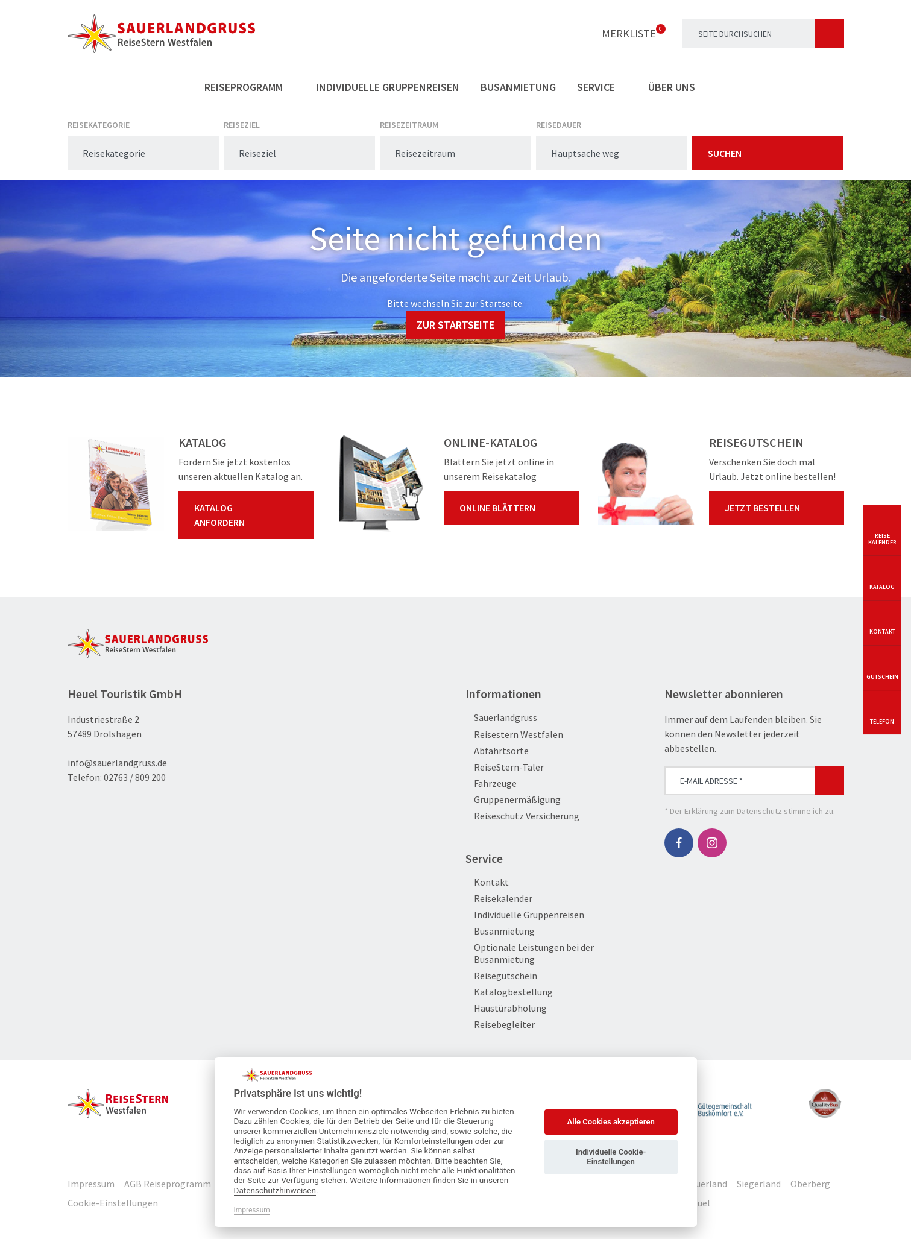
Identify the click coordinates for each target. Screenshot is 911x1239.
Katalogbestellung (509, 992)
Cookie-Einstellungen (113, 1203)
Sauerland (706, 1184)
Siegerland (759, 1184)
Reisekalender (498, 898)
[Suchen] (829, 33)
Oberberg (810, 1184)
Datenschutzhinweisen (275, 1190)
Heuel (698, 1203)
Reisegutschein (501, 976)
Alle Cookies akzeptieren (610, 1121)
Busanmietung (518, 87)
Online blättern (513, 507)
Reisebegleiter (500, 1024)
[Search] (763, 33)
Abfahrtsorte (497, 751)
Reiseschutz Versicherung (522, 816)
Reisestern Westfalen (514, 734)
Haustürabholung (506, 1008)
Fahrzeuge (491, 783)
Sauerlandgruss (501, 718)
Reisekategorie (99, 124)
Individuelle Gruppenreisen (387, 87)
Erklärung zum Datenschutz (733, 811)
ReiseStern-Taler (504, 767)
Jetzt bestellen (779, 507)
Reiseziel (242, 124)
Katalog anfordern (248, 515)
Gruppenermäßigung (513, 800)
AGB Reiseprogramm (167, 1184)
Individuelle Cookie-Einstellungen (611, 1156)
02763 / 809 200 (135, 777)
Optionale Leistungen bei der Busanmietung (529, 953)
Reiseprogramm (249, 87)
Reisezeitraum (409, 124)
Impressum (91, 1184)
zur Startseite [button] (455, 325)
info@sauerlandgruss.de (117, 763)
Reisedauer (558, 124)
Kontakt (487, 882)
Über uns (677, 87)
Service (602, 87)
